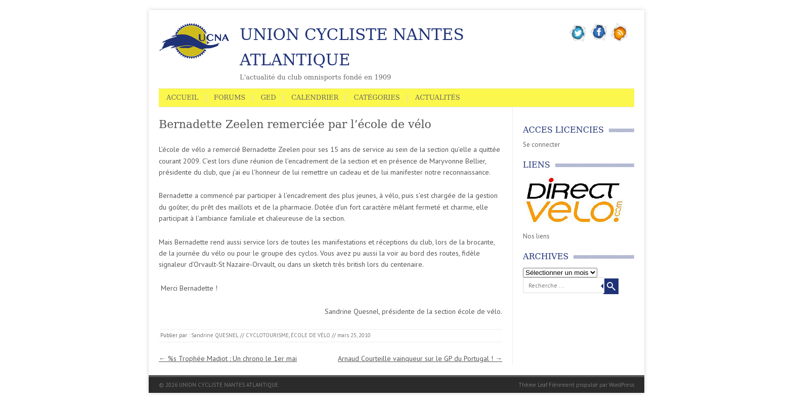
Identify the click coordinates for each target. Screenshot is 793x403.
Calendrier (314, 97)
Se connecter (541, 144)
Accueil (182, 97)
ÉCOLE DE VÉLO (310, 335)
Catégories (377, 97)
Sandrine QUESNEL (215, 335)
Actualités (437, 97)
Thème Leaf (532, 384)
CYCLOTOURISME (267, 335)
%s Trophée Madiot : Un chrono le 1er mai (228, 358)
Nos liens (536, 236)
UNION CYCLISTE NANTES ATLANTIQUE (352, 47)
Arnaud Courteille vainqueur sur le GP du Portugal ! (420, 358)
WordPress (621, 384)
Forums (230, 97)
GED (268, 97)
